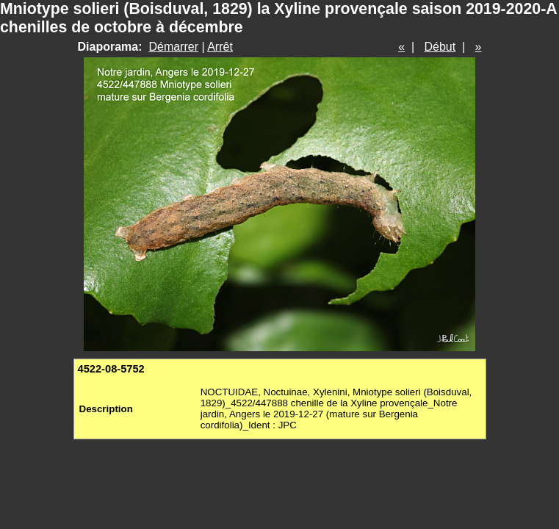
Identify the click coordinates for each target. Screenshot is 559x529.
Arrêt (220, 46)
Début (440, 46)
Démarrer (173, 46)
